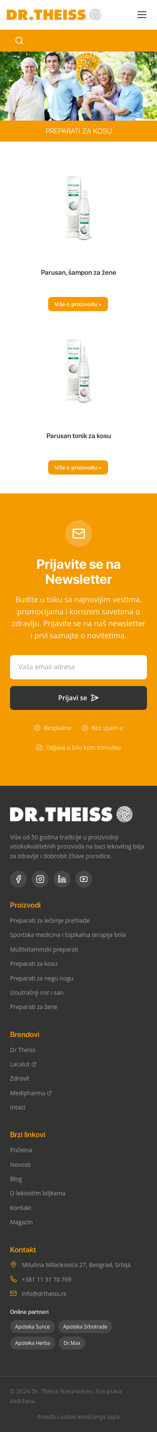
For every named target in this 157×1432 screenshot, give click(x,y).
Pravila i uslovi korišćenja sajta (78, 1417)
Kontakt (20, 1208)
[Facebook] (18, 879)
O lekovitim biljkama (37, 1193)
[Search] (19, 40)
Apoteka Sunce (32, 1326)
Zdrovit (19, 1078)
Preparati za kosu (33, 964)
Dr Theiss (23, 1050)
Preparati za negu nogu (41, 978)
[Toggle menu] (141, 14)
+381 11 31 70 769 (47, 1279)
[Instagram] (40, 879)
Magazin (21, 1222)
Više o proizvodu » (78, 304)
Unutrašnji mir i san (37, 992)
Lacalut (23, 1064)
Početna (21, 1150)
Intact (18, 1107)
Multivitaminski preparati (44, 949)
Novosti (20, 1165)
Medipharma (31, 1093)
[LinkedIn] (62, 879)
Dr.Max (72, 1343)
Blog (16, 1179)
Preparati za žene (33, 1007)
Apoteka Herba (32, 1343)
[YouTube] (83, 879)
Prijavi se (78, 697)
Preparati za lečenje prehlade (50, 920)
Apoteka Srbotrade (85, 1326)
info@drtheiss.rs (44, 1294)
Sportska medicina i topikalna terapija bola (68, 935)
